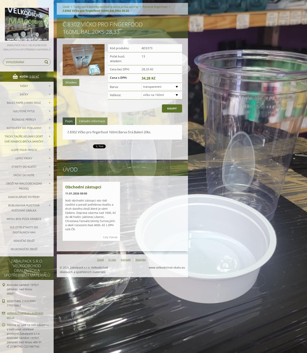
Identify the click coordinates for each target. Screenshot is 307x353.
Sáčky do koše (23, 175)
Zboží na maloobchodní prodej (24, 186)
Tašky (24, 86)
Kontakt (126, 260)
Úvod (66, 7)
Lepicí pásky (23, 158)
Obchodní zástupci (83, 187)
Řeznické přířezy (24, 119)
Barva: (114, 87)
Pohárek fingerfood (155, 7)
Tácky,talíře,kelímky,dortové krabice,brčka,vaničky (24, 138)
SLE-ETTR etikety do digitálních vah (24, 229)
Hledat (47, 62)
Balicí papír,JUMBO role (24, 103)
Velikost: (115, 95)
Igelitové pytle (24, 111)
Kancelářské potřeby (24, 197)
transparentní (152, 87)
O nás (112, 260)
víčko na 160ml (153, 95)
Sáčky (24, 94)
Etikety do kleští (24, 166)
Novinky (140, 260)
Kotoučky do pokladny (24, 128)
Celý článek (110, 237)
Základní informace (92, 121)
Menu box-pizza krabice (24, 219)
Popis (69, 121)
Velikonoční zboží (24, 249)
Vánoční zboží (24, 241)
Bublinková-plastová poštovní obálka (24, 207)
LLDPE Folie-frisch (24, 150)
